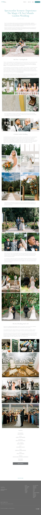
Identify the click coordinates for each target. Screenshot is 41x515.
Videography (26, 487)
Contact (26, 492)
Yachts (34, 497)
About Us (26, 490)
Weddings (34, 496)
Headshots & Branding (36, 492)
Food (33, 491)
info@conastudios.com (4, 489)
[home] (4, 2)
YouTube (26, 491)
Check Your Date (20, 478)
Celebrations (34, 487)
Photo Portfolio (27, 486)
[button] (24, 2)
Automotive (34, 486)
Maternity (34, 493)
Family (34, 490)
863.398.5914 (2, 490)
